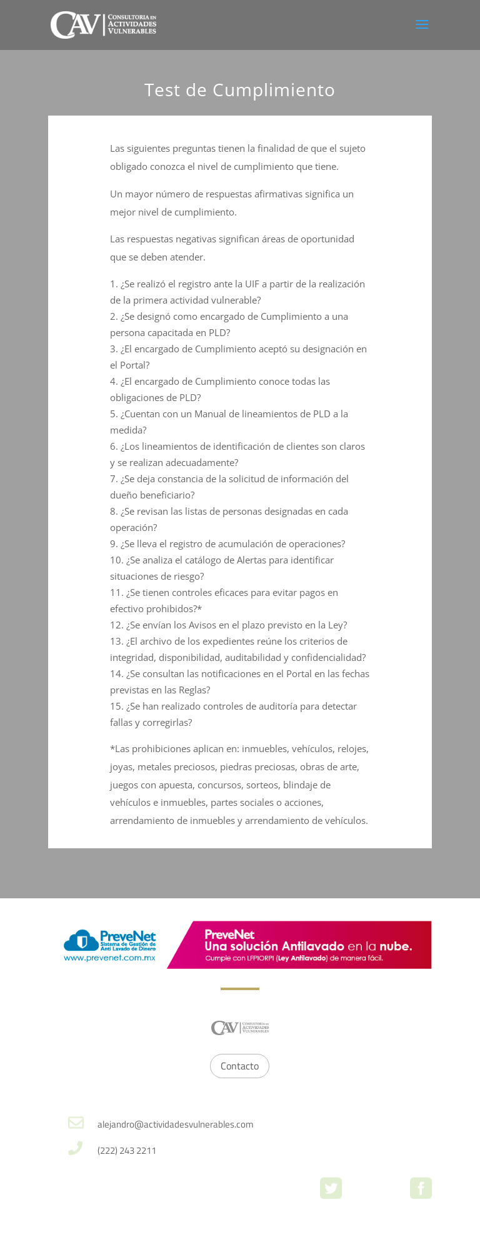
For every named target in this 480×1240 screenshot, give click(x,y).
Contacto (240, 1065)
